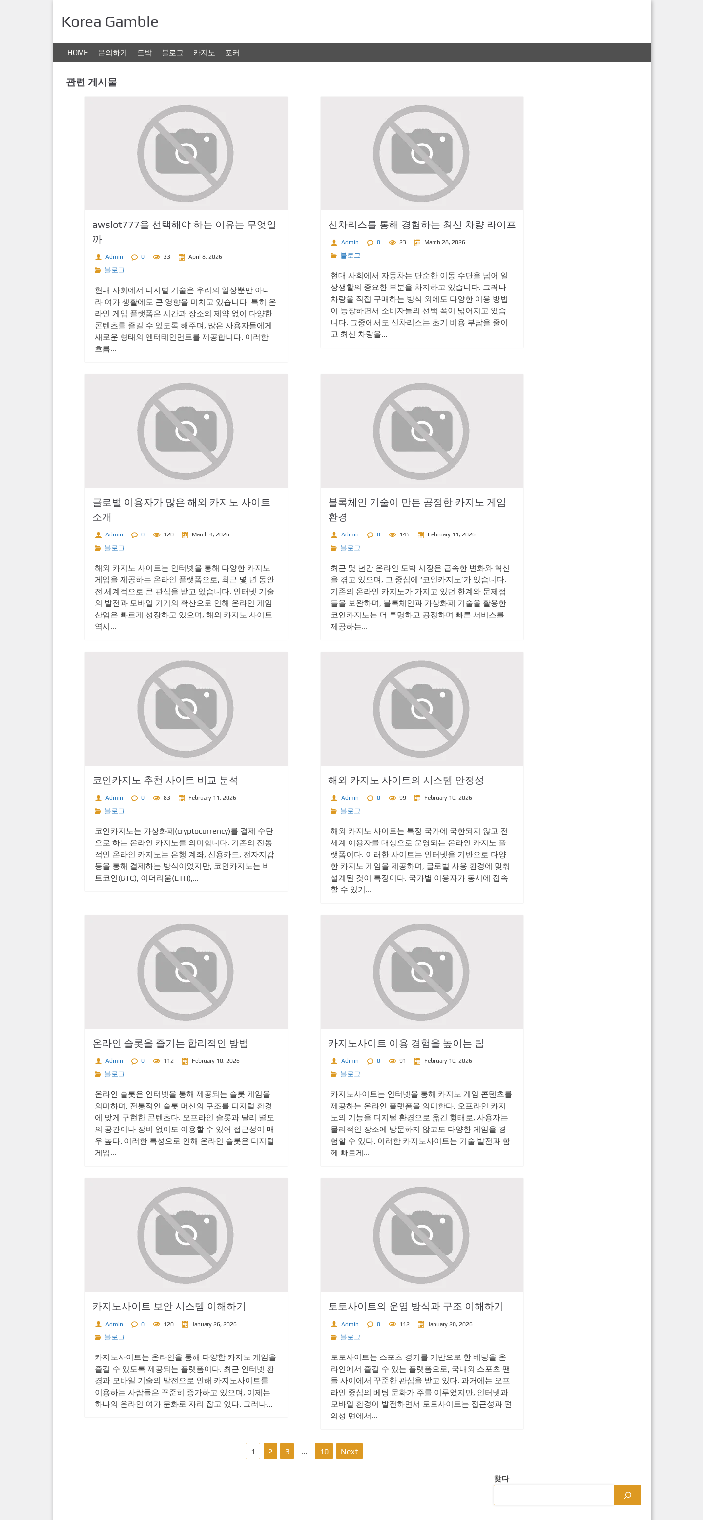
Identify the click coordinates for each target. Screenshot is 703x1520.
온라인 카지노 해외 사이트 (538, 470)
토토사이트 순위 (520, 568)
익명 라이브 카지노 (525, 353)
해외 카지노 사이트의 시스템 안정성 (363, 779)
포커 (232, 52)
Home (77, 52)
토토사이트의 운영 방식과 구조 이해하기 (372, 1306)
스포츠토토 (511, 333)
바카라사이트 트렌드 (528, 314)
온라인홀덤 (511, 392)
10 (292, 1451)
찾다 (500, 80)
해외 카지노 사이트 (525, 529)
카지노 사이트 (516, 548)
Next (317, 1451)
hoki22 (504, 607)
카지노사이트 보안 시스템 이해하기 (149, 1306)
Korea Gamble (617, 1502)
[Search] (625, 96)
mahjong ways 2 (520, 587)
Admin (94, 256)
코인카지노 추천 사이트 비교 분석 (145, 779)
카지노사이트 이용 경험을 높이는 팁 (363, 1042)
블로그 (173, 52)
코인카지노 (511, 372)
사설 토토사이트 (520, 509)
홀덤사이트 (511, 489)
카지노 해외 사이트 (525, 431)
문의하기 (112, 52)
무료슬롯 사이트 (520, 450)
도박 (144, 52)
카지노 (204, 52)
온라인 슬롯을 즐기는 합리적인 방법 (150, 1042)
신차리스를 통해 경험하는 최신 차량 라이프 (379, 224)
